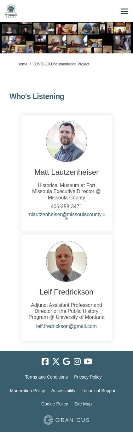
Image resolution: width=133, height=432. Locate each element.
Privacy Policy (87, 377)
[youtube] (88, 362)
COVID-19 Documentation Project (60, 64)
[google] (66, 362)
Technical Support (99, 390)
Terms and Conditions (46, 377)
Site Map (83, 403)
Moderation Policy (27, 390)
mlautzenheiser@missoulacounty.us (66, 216)
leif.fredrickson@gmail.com (66, 326)
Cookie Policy (54, 403)
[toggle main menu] (124, 11)
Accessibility (63, 390)
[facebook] (45, 362)
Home (22, 64)
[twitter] (56, 362)
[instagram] (77, 362)
